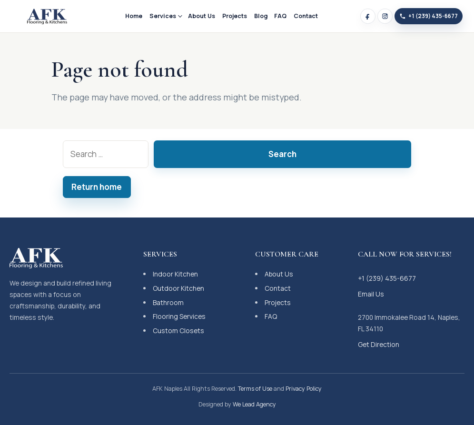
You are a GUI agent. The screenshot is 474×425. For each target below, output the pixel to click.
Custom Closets (178, 330)
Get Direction (378, 344)
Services (162, 16)
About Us (201, 16)
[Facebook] (367, 16)
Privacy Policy (304, 389)
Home (133, 16)
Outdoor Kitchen (178, 288)
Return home (96, 186)
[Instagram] (385, 16)
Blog (260, 16)
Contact (306, 16)
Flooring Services (179, 316)
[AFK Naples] (47, 16)
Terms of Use (255, 389)
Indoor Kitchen (175, 273)
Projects (234, 16)
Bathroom (168, 302)
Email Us (371, 293)
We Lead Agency (254, 404)
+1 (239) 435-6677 (387, 278)
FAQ (280, 16)
